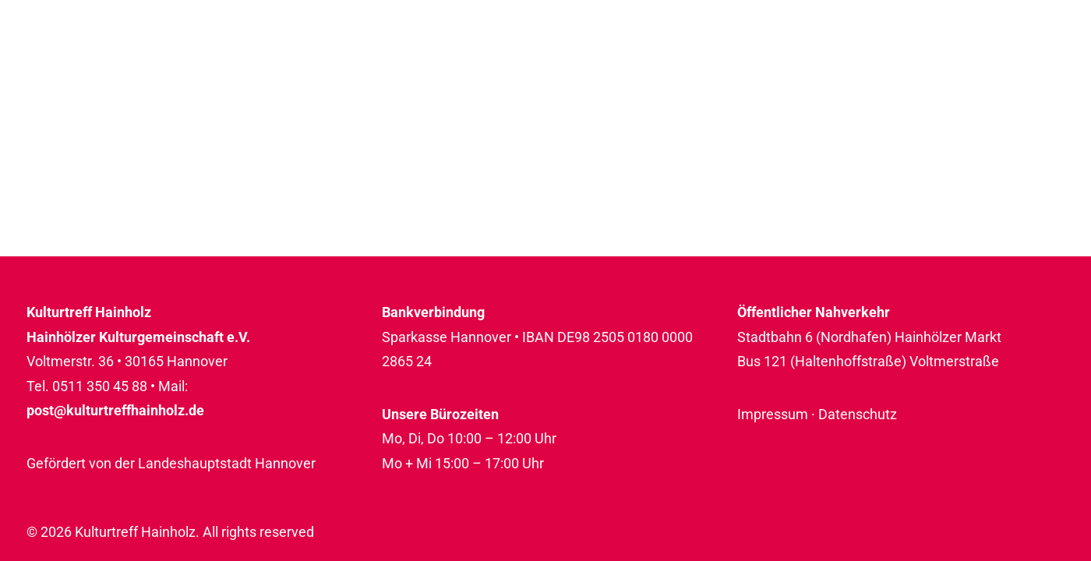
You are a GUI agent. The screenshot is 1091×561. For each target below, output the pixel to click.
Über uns (886, 59)
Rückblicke (1010, 59)
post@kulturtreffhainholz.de (115, 410)
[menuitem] (609, 60)
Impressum (772, 414)
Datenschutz (857, 414)
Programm (603, 59)
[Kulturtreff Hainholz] (108, 60)
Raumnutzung (749, 59)
